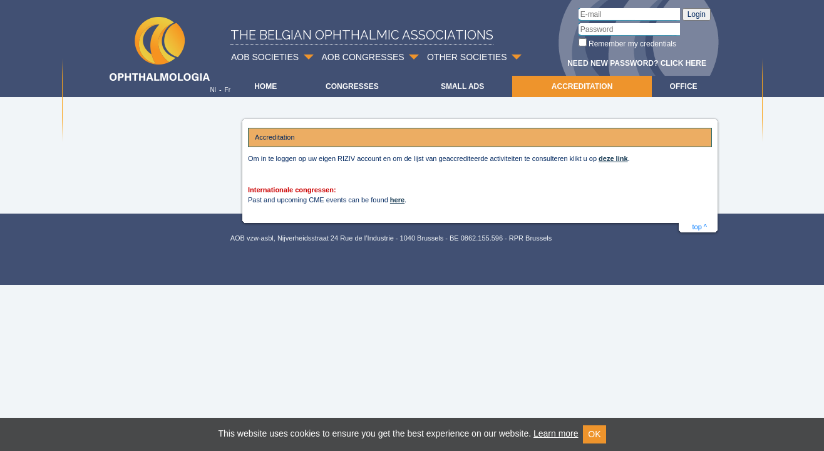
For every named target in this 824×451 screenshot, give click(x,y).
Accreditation (582, 86)
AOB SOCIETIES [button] (265, 57)
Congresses (352, 86)
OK (594, 434)
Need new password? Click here (636, 63)
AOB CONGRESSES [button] (362, 57)
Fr (227, 89)
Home (265, 86)
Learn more (556, 433)
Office (684, 86)
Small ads (462, 86)
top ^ (699, 227)
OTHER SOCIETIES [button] (467, 57)
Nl (212, 89)
